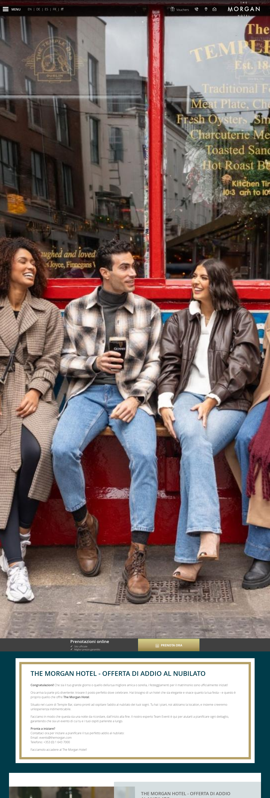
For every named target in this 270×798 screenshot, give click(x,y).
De (38, 9)
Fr (54, 9)
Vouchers (179, 10)
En (30, 9)
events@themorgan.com (55, 738)
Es (46, 9)
